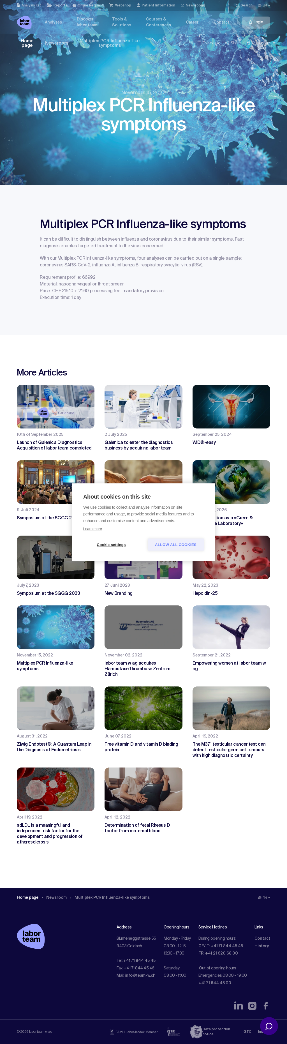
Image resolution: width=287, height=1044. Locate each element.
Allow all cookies (175, 544)
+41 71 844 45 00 (214, 983)
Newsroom (54, 43)
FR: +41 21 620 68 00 (218, 953)
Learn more (92, 528)
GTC (247, 1032)
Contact (262, 939)
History (261, 946)
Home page (27, 43)
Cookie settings (111, 544)
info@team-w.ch (140, 976)
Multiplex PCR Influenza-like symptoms (105, 43)
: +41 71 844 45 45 (139, 961)
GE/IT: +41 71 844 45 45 (220, 946)
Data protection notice (216, 1032)
